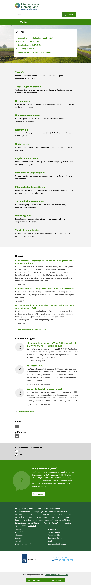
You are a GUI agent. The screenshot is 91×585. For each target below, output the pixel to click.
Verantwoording (54, 532)
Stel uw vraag (38, 494)
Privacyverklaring (55, 538)
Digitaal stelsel (22, 101)
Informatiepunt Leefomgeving (30, 512)
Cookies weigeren (56, 580)
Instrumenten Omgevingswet (30, 172)
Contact (18, 538)
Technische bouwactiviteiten (29, 201)
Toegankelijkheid (55, 535)
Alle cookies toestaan (36, 580)
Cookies (51, 541)
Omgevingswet (22, 144)
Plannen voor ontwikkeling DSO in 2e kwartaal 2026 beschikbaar (45, 288)
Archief (18, 541)
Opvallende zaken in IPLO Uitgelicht (32, 45)
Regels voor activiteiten (27, 158)
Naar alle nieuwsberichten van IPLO (30, 329)
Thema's (19, 72)
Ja (19, 451)
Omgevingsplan (23, 215)
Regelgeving (21, 129)
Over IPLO (32, 526)
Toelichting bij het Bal (26, 49)
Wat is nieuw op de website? (29, 41)
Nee (20, 455)
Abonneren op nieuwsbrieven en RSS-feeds (34, 52)
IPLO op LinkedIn (23, 544)
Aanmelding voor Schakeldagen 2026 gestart (35, 38)
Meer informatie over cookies (56, 575)
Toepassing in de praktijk (28, 86)
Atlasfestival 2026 (35, 365)
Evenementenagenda (24, 411)
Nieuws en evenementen (27, 115)
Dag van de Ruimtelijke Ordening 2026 (44, 389)
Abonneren (19, 535)
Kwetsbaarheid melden (57, 544)
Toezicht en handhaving (27, 230)
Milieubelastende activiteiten (30, 187)
